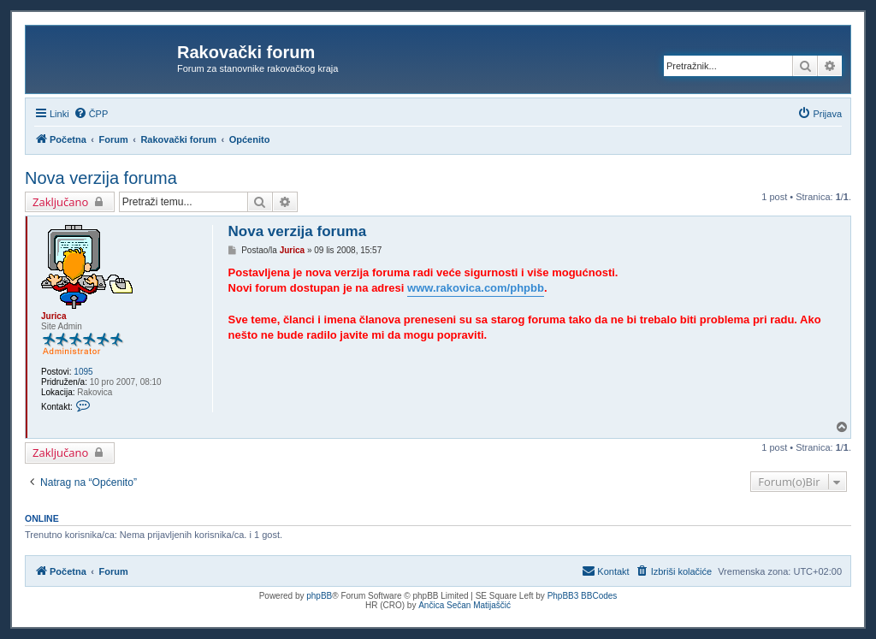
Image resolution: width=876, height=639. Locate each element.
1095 (83, 371)
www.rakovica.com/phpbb (475, 287)
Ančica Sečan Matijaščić (464, 605)
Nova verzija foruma (101, 178)
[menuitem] (91, 114)
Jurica (53, 316)
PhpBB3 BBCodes (583, 596)
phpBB (319, 596)
